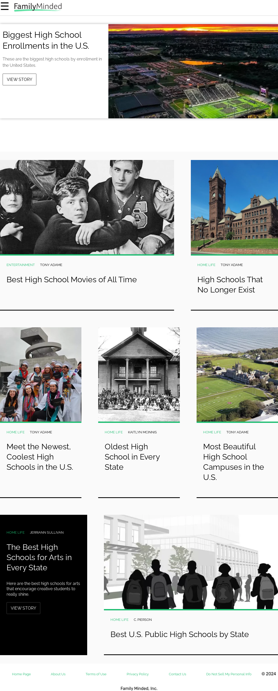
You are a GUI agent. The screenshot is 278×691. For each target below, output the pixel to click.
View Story (19, 79)
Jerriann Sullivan (47, 532)
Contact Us (177, 674)
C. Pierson (143, 620)
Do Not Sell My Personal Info (229, 674)
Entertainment (21, 265)
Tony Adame (51, 265)
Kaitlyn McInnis (142, 432)
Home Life (206, 265)
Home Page (21, 674)
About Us (58, 674)
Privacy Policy (138, 674)
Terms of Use (96, 674)
